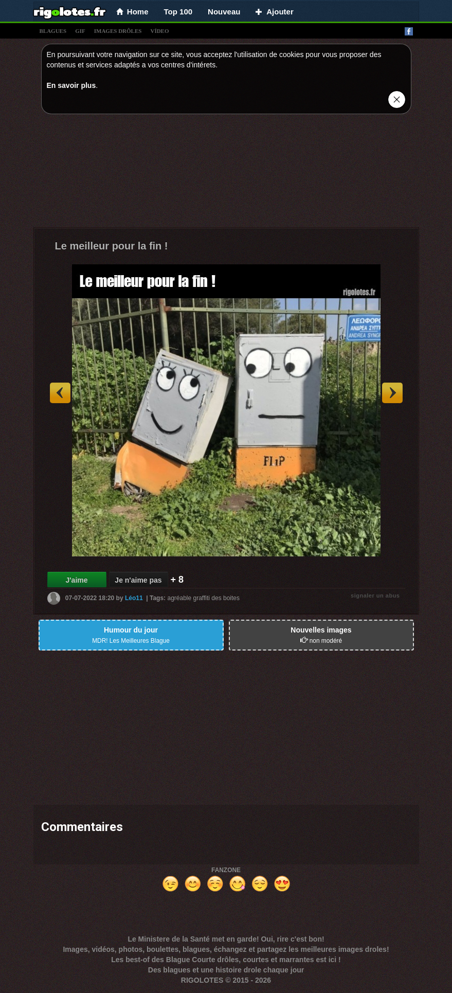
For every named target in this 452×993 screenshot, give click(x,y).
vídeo (159, 31)
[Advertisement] (226, 173)
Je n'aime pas (138, 580)
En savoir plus (71, 85)
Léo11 (134, 598)
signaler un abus (375, 595)
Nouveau (224, 11)
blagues (53, 31)
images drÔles (118, 31)
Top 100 (178, 11)
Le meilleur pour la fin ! (111, 245)
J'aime (76, 580)
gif (80, 31)
